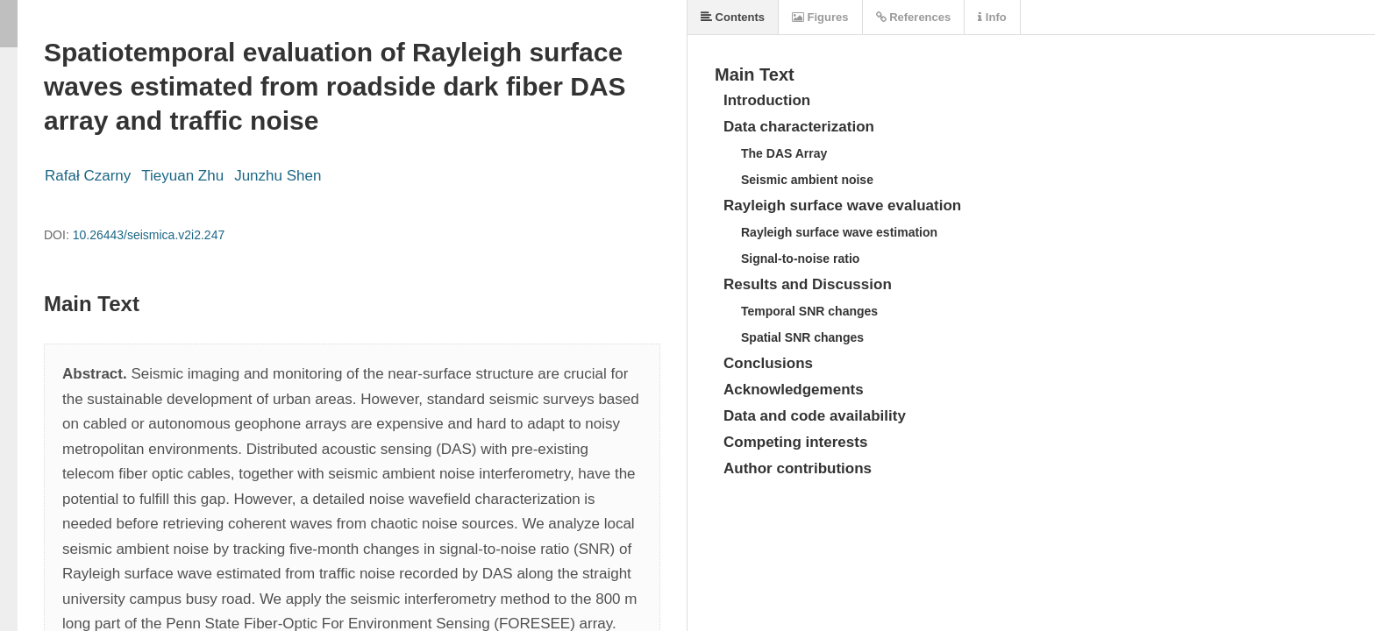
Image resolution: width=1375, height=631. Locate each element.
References (913, 17)
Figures (820, 17)
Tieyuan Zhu (182, 175)
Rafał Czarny (88, 175)
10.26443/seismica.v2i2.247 (149, 235)
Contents (733, 17)
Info (992, 17)
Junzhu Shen (277, 175)
